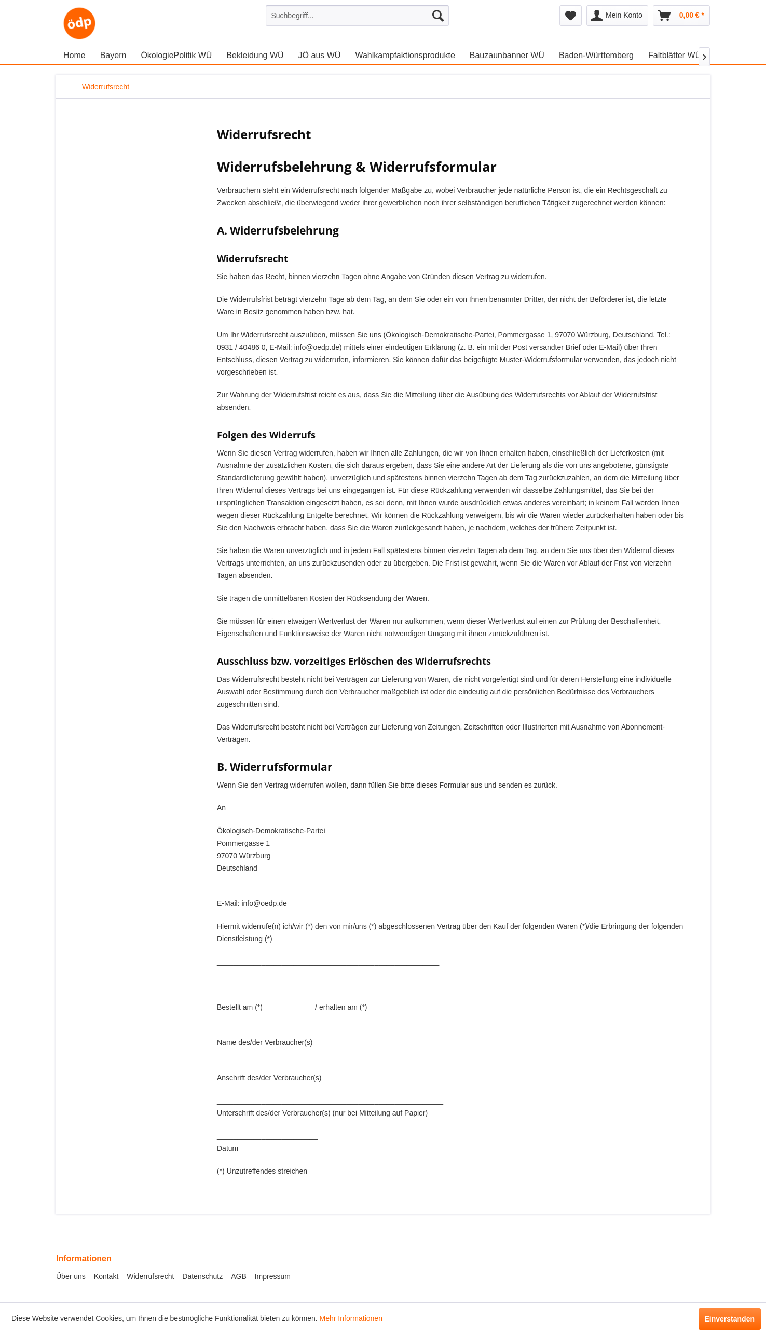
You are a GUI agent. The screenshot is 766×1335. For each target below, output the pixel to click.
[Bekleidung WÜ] (255, 55)
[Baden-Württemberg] (596, 55)
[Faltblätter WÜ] (674, 55)
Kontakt (106, 1276)
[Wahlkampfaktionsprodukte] (405, 55)
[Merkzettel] (570, 15)
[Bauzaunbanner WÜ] (507, 55)
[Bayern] (113, 55)
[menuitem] (357, 15)
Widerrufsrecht (150, 1276)
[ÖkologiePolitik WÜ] (176, 55)
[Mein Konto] (617, 15)
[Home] (74, 55)
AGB (239, 1276)
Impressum (273, 1276)
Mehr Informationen (351, 1318)
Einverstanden (730, 1319)
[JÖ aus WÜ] (319, 55)
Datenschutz (202, 1276)
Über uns (71, 1276)
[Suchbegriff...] (357, 15)
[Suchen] (438, 15)
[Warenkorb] (681, 15)
